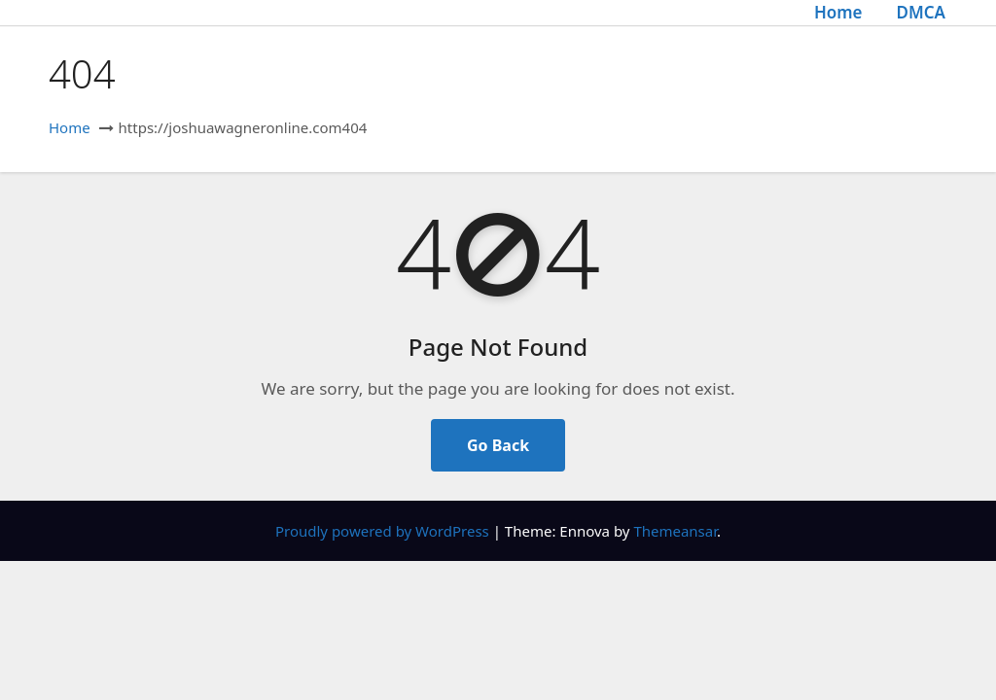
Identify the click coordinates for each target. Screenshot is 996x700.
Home (838, 12)
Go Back (498, 445)
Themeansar (675, 531)
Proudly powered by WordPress (384, 531)
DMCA (920, 12)
